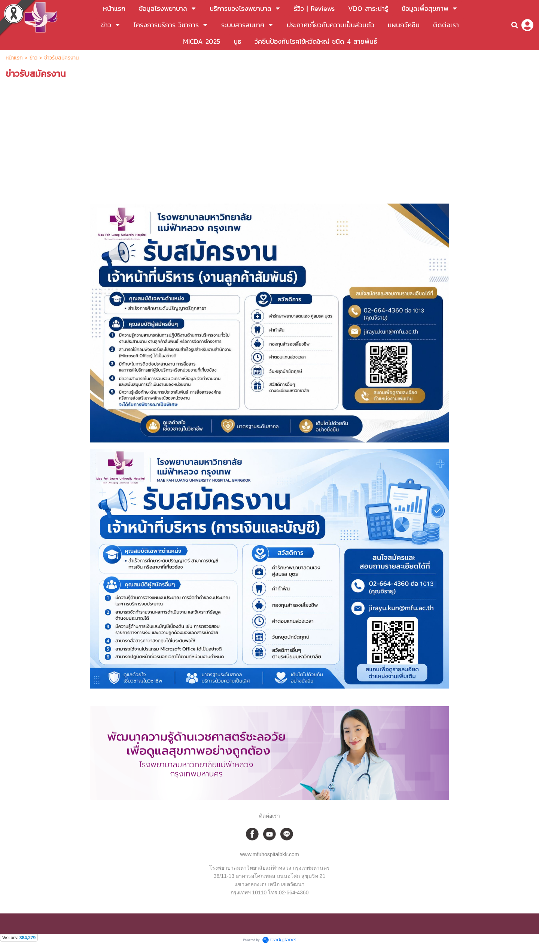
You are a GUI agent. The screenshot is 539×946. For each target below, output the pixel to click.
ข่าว (33, 58)
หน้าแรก (15, 58)
